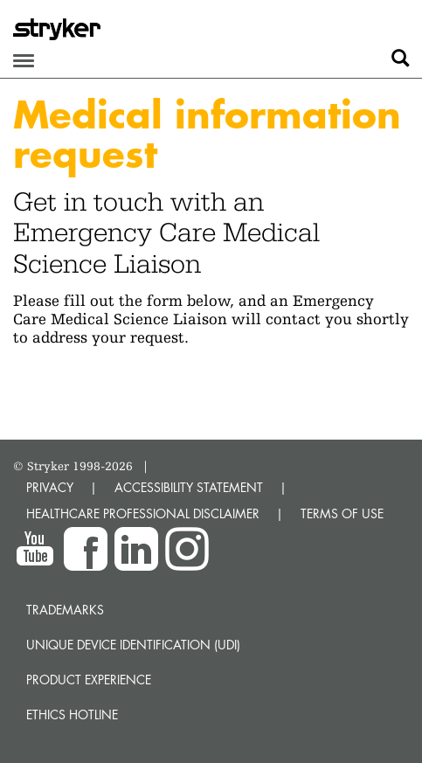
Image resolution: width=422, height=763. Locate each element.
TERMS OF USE (342, 513)
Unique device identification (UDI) (133, 644)
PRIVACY (49, 487)
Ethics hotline (72, 714)
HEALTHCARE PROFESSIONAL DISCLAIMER (142, 513)
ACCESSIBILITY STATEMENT (188, 487)
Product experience (88, 679)
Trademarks (65, 609)
